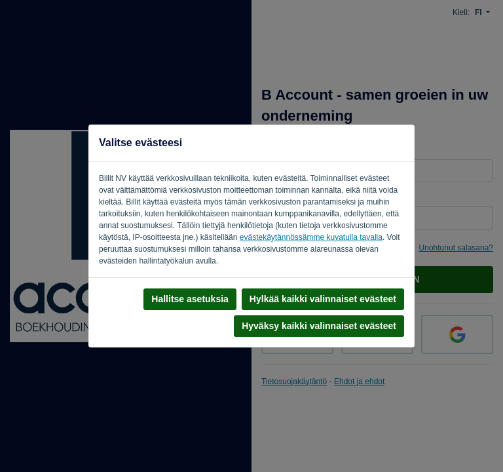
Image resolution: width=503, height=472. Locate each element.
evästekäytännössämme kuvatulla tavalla (311, 237)
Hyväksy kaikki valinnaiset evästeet (319, 326)
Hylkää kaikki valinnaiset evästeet (323, 299)
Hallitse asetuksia (190, 299)
